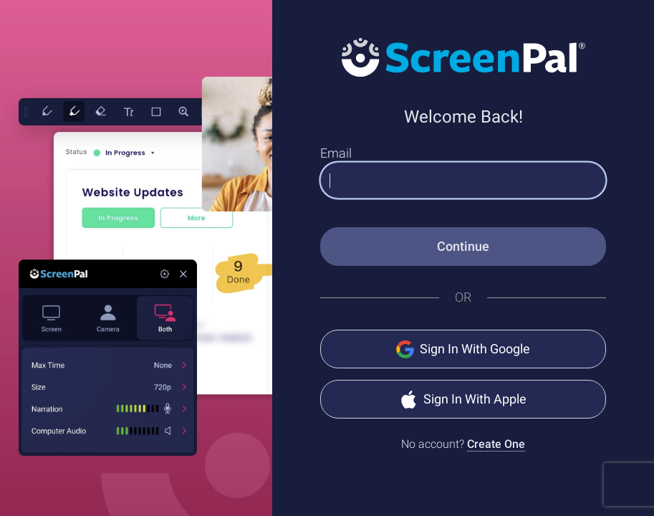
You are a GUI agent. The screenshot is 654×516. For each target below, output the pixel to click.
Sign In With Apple (463, 399)
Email (336, 153)
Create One (496, 444)
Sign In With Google (463, 349)
